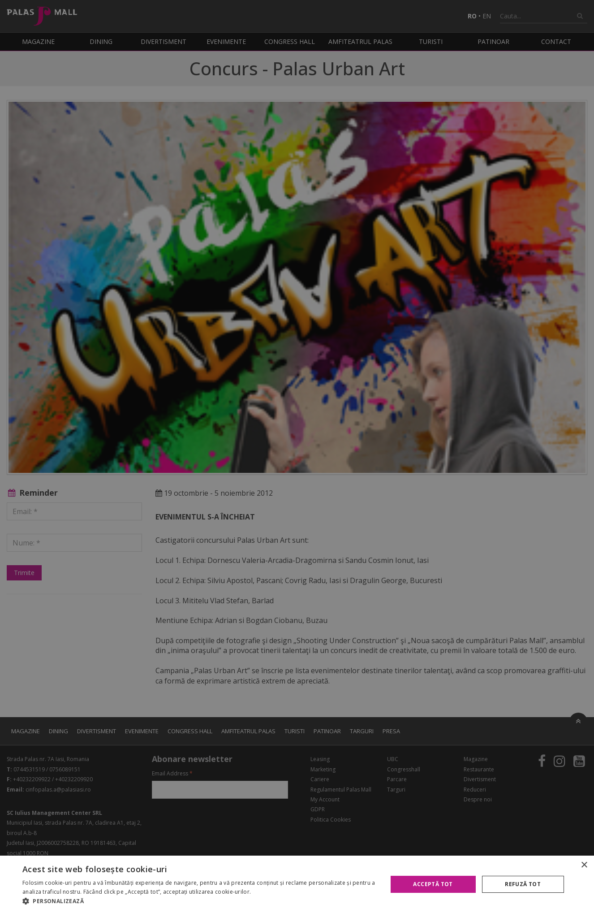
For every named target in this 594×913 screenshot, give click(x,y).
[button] (199, 901)
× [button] (584, 865)
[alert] (297, 456)
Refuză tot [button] (523, 884)
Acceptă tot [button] (432, 884)
